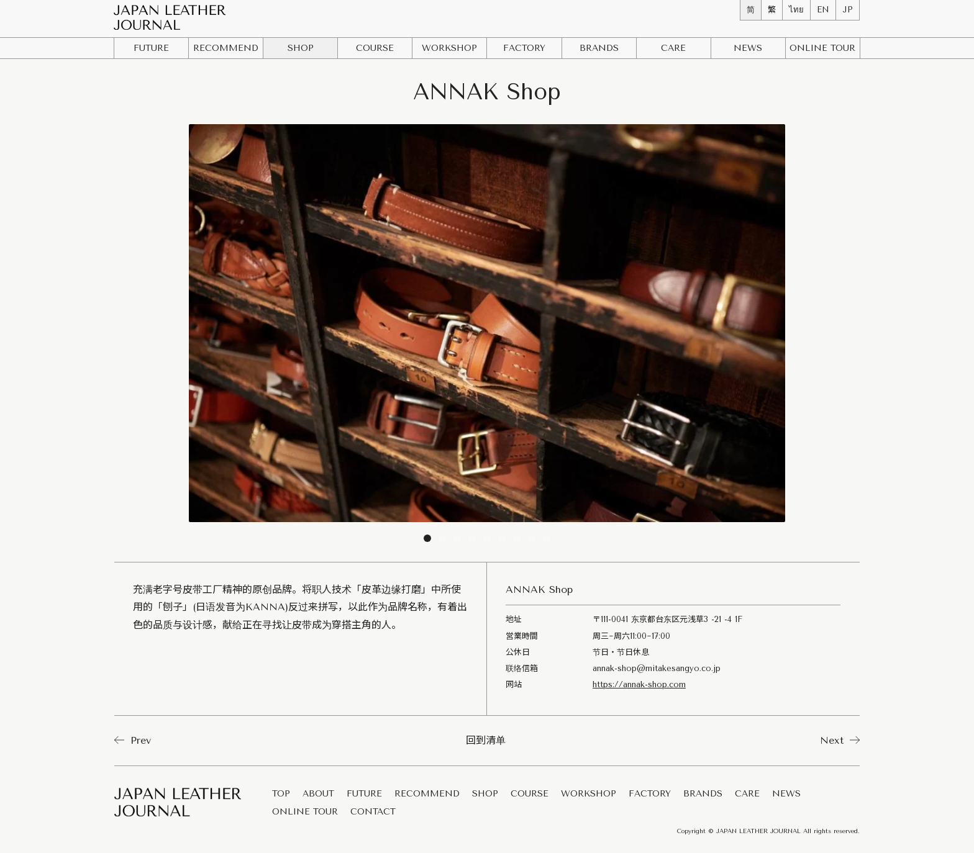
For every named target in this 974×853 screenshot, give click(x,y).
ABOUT (318, 794)
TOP (281, 794)
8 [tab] (531, 541)
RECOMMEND (225, 48)
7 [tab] (517, 541)
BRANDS (599, 48)
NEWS (748, 48)
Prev (132, 740)
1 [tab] (427, 541)
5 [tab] (487, 541)
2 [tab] (442, 541)
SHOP (301, 48)
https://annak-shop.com (639, 684)
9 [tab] (546, 541)
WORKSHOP (449, 48)
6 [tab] (502, 541)
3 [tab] (457, 541)
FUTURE (151, 48)
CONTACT (373, 812)
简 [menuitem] (751, 9)
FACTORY (524, 48)
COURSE (375, 48)
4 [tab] (472, 541)
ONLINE (822, 48)
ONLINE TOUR (305, 812)
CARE (673, 48)
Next (840, 740)
